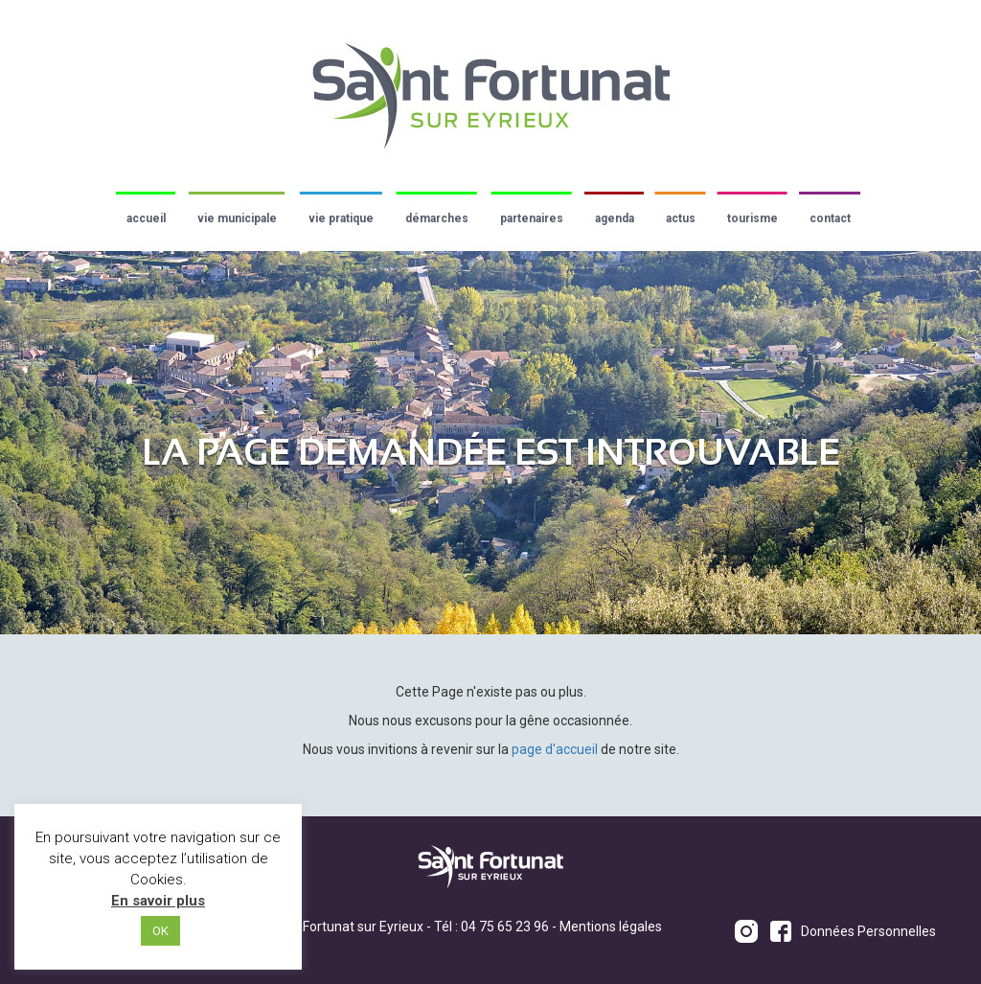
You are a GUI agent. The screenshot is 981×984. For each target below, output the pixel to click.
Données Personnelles (868, 931)
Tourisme (752, 218)
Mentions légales (610, 926)
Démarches (436, 218)
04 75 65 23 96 (505, 926)
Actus (681, 218)
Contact (830, 218)
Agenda (614, 218)
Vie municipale (237, 218)
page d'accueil (555, 749)
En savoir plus (158, 900)
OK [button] (160, 931)
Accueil (146, 218)
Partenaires (531, 218)
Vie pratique (341, 218)
